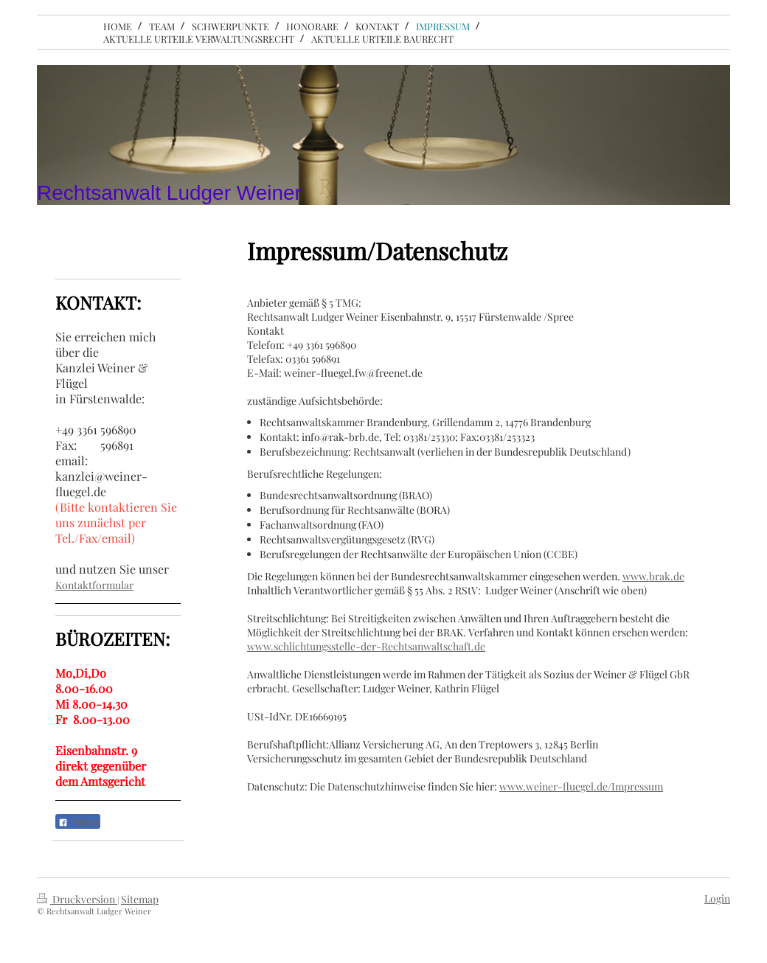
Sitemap (140, 899)
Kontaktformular (94, 585)
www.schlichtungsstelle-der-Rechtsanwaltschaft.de (366, 646)
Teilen (77, 822)
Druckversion (77, 899)
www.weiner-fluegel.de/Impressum (581, 786)
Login (717, 898)
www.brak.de (653, 576)
